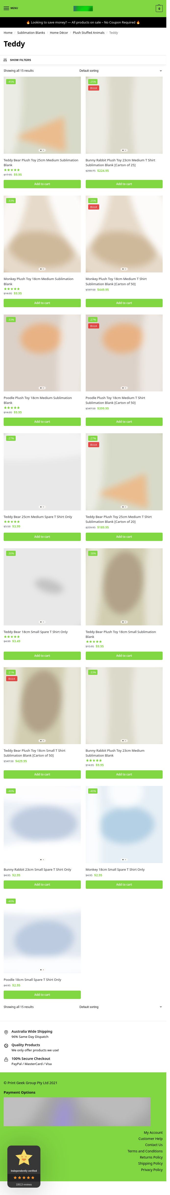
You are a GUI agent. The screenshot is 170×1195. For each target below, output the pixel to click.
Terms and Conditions (145, 1153)
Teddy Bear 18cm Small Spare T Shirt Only (36, 633)
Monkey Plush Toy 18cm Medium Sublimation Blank (38, 281)
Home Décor (59, 33)
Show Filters (17, 60)
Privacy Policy (152, 1172)
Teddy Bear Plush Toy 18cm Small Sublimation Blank (121, 635)
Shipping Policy (150, 1165)
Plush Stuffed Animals (89, 33)
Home (8, 33)
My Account (153, 1134)
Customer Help (150, 1141)
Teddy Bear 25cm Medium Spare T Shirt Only (38, 517)
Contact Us (154, 1147)
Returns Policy (151, 1159)
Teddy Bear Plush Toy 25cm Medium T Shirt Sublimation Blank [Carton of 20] (119, 520)
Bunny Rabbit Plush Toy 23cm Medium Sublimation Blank (115, 754)
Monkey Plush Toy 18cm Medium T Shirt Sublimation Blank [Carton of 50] (116, 281)
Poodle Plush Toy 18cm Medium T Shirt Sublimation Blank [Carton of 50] (115, 401)
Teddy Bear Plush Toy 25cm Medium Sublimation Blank (41, 162)
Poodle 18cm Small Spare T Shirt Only (32, 981)
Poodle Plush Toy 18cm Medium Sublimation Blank (38, 401)
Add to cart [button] (42, 184)
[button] (159, 8)
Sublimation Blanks (31, 33)
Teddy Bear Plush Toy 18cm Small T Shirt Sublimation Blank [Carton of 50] (34, 754)
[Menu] (11, 8)
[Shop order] (121, 71)
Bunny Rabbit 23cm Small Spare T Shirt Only (37, 871)
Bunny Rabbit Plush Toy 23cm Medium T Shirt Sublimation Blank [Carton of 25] (120, 162)
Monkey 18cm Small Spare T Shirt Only (115, 871)
